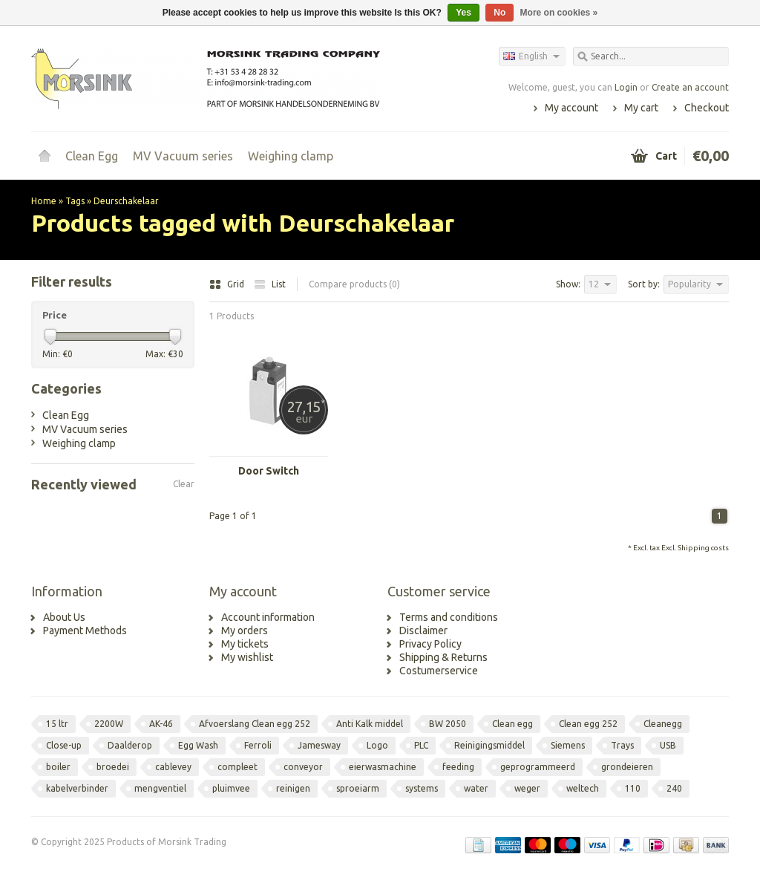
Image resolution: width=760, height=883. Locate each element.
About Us (64, 617)
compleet (237, 767)
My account (571, 108)
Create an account (690, 87)
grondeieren (627, 767)
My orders (244, 630)
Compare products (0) (354, 284)
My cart (641, 108)
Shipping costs (703, 548)
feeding (458, 767)
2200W (108, 724)
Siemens (568, 745)
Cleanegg (662, 724)
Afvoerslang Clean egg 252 (254, 724)
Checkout (706, 108)
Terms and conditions (448, 617)
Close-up (64, 745)
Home (44, 156)
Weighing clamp (290, 156)
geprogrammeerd (537, 767)
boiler (58, 767)
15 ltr (57, 724)
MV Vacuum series (183, 156)
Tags (75, 201)
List (270, 284)
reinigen (293, 788)
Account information (268, 617)
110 (633, 788)
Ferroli (258, 745)
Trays (622, 745)
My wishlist (247, 657)
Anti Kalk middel (369, 724)
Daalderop (130, 745)
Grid (227, 284)
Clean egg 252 (588, 724)
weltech (582, 788)
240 (674, 788)
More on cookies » (559, 12)
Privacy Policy (430, 644)
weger (527, 788)
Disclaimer (423, 630)
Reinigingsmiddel (489, 745)
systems (421, 788)
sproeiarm (357, 788)
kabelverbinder (77, 788)
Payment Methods (85, 630)
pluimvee (231, 788)
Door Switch (268, 471)
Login (626, 87)
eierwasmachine (382, 767)
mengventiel (160, 788)
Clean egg (512, 724)
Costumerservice (438, 671)
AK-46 (161, 724)
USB (668, 745)
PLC (421, 745)
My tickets (245, 644)
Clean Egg (91, 156)
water (476, 788)
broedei (112, 767)
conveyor (303, 767)
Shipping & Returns (443, 657)
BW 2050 (447, 724)
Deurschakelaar (126, 201)
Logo (377, 745)
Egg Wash (198, 745)
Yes (463, 12)
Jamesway (319, 745)
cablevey (173, 767)
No (499, 12)
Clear (183, 484)
